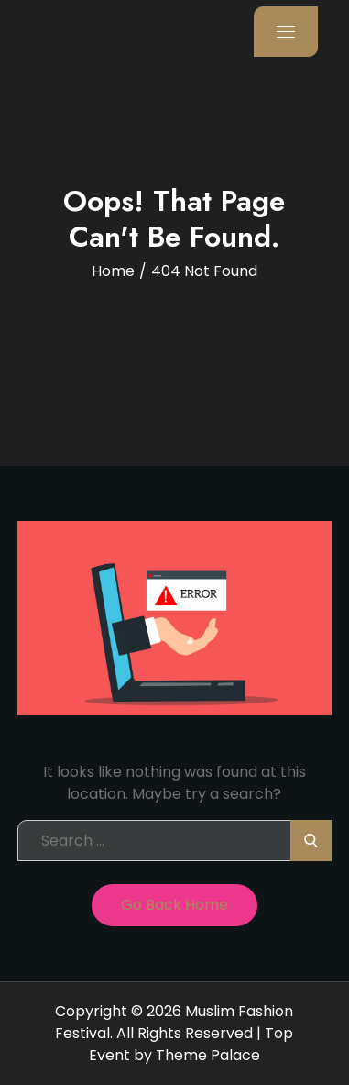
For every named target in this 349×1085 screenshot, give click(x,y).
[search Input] (174, 840)
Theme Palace (208, 1055)
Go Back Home (174, 904)
